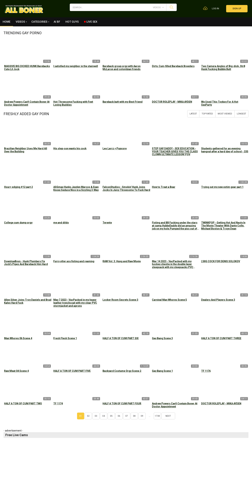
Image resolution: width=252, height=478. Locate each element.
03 (96, 416)
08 (134, 416)
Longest (241, 113)
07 (126, 416)
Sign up (237, 8)
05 (111, 416)
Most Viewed (225, 113)
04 (103, 416)
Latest (193, 113)
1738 (157, 416)
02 (88, 416)
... (149, 416)
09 (142, 416)
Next (168, 416)
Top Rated (207, 113)
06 (119, 416)
